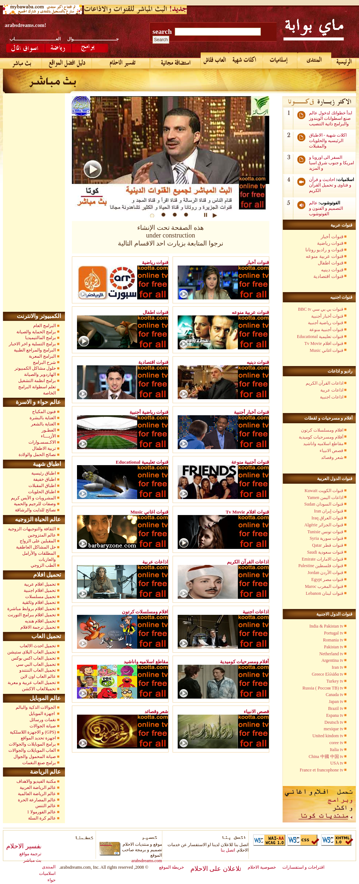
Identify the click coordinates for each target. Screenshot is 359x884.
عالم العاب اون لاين (38, 676)
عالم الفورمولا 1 (41, 811)
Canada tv (334, 694)
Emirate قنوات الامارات (322, 559)
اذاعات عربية (331, 390)
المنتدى (48, 866)
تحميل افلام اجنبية (40, 590)
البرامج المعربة (42, 356)
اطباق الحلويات (42, 491)
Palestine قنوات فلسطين (320, 565)
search (162, 31)
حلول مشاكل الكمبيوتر (35, 368)
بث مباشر (32, 860)
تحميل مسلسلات (40, 596)
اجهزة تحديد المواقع (38, 737)
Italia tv (336, 749)
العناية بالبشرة (43, 417)
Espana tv (334, 715)
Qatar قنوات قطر (327, 545)
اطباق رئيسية (43, 473)
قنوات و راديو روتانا (324, 249)
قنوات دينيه (332, 269)
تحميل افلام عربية (40, 584)
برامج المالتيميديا (40, 337)
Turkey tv (334, 681)
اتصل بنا (228, 850)
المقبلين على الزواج (38, 540)
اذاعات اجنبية (331, 397)
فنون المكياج (44, 411)
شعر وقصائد (332, 457)
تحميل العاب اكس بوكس (33, 658)
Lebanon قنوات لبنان (324, 593)
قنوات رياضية (330, 243)
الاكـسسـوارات (42, 442)
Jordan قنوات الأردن (325, 572)
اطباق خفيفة (44, 479)
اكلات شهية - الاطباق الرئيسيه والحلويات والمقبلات (328, 141)
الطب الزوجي (43, 565)
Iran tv (337, 667)
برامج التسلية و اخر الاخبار (32, 343)
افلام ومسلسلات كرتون (322, 430)
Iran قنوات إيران (328, 511)
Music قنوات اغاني (326, 350)
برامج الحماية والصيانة (36, 331)
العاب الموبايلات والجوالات (32, 750)
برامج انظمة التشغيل (37, 380)
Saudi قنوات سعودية (325, 552)
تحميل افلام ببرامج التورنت (32, 614)
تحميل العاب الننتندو (37, 670)
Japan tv (336, 701)
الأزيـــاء (48, 436)
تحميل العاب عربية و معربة (32, 682)
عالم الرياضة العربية (38, 787)
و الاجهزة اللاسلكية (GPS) (33, 732)
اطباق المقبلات (42, 485)
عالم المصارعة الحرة (37, 799)
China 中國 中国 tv (326, 756)
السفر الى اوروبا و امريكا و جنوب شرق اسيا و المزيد (331, 163)
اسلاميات (47, 873)
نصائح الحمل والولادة (37, 454)
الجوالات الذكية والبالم (35, 707)
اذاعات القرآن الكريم (324, 383)
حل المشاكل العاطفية (36, 547)
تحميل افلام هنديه (40, 621)
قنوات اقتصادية (328, 276)
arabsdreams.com (146, 860)
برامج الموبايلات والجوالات (32, 744)
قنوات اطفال (330, 263)
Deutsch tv (333, 722)
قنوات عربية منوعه (324, 256)
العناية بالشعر (43, 424)
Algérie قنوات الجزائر (323, 524)
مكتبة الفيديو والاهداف (36, 781)
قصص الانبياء (331, 450)
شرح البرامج (44, 362)
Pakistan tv (333, 646)
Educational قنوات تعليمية (320, 336)
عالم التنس (45, 805)
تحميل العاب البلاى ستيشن (31, 652)
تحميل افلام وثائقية (39, 602)
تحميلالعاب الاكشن (39, 688)
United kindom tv (327, 735)
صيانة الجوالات (43, 725)
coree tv (336, 742)
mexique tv (333, 728)
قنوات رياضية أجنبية (325, 322)
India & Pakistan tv (326, 626)
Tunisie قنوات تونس (325, 531)
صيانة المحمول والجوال (34, 756)
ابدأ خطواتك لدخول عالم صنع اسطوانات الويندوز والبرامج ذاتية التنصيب (330, 118)
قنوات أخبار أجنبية (327, 316)
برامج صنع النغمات (39, 762)
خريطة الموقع (171, 867)
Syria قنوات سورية (326, 538)
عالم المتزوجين (42, 535)
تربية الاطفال (44, 448)
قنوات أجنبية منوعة (326, 329)
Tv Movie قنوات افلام (323, 343)
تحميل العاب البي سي (36, 664)
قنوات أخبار (332, 236)
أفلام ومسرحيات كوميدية (321, 437)
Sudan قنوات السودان (323, 504)
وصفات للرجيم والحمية (35, 503)
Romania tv (333, 640)
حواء (51, 880)
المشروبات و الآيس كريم (33, 497)
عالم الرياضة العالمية (37, 793)
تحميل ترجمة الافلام (38, 627)
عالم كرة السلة (42, 818)
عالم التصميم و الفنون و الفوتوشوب (326, 208)
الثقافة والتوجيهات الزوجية (32, 528)
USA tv (336, 763)
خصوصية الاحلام (262, 867)
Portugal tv (333, 633)
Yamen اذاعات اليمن (325, 497)
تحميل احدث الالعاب (38, 645)
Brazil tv (335, 708)
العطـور (49, 430)
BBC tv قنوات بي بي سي (320, 309)
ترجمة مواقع (30, 853)
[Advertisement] (36, 202)
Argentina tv (332, 660)
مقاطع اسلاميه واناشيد (323, 443)
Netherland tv (331, 653)
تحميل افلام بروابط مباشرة (31, 608)
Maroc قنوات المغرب (324, 586)
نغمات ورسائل (43, 719)
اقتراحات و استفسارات (303, 867)
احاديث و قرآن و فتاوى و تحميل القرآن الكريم (330, 185)
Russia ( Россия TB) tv (322, 688)
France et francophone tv (321, 770)
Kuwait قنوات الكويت (324, 490)
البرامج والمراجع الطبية (35, 350)
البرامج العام (44, 325)
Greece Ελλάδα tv (328, 674)
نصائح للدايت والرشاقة (35, 509)
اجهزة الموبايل (42, 713)
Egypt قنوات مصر (327, 579)
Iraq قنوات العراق (327, 517)
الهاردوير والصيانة (40, 374)
